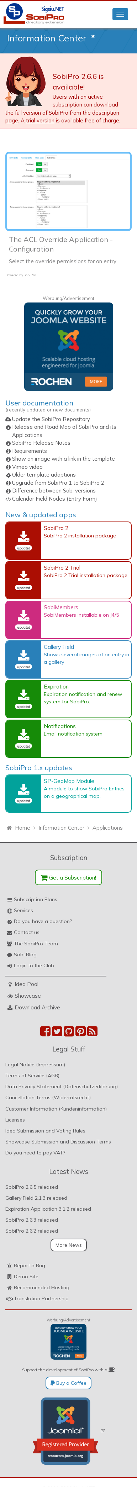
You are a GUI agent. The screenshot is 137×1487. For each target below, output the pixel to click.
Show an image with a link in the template (63, 458)
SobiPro (30, 275)
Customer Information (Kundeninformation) (56, 1109)
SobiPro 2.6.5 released (31, 1187)
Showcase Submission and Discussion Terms (58, 1142)
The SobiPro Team (36, 943)
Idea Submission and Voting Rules (45, 1131)
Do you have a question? (43, 921)
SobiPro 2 (56, 527)
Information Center (46, 38)
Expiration (56, 686)
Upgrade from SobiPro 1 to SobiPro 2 (58, 482)
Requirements (29, 451)
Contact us (26, 932)
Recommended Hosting (41, 1287)
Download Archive (37, 1007)
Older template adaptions (44, 474)
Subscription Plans (35, 899)
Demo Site (26, 1276)
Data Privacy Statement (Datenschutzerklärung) (61, 1086)
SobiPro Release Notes (41, 442)
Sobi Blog (25, 954)
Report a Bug (29, 1265)
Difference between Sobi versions (54, 490)
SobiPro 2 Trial (62, 567)
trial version (40, 120)
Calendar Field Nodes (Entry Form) (54, 498)
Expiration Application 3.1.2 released (48, 1209)
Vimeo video (27, 466)
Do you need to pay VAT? (35, 1152)
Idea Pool (26, 983)
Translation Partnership (41, 1298)
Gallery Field (59, 646)
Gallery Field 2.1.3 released (36, 1198)
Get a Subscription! (68, 877)
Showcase (28, 995)
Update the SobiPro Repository (51, 419)
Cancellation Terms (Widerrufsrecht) (48, 1097)
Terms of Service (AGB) (32, 1075)
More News (69, 1245)
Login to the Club (34, 965)
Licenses (15, 1120)
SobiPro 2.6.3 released (31, 1220)
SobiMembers (61, 607)
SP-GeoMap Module (69, 780)
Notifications (60, 726)
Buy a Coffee (68, 1383)
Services (23, 910)
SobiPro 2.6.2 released (31, 1231)
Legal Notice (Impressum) (35, 1064)
